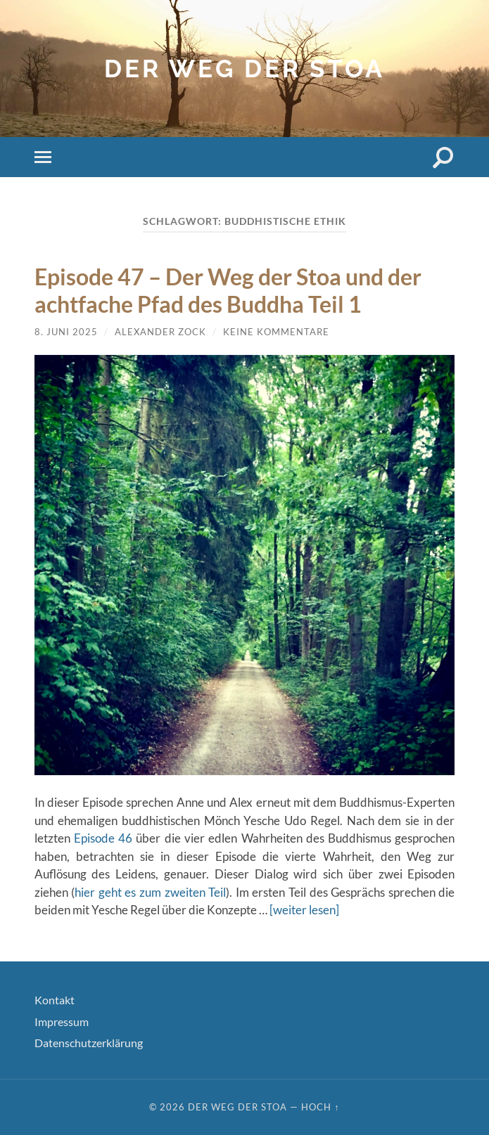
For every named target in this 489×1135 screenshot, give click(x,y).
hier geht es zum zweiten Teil (150, 892)
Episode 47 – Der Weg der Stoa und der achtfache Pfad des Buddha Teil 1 (227, 290)
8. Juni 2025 (66, 331)
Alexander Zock (160, 331)
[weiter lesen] (304, 909)
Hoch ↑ (320, 1107)
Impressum (61, 1021)
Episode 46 (103, 838)
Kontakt (54, 999)
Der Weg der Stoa (244, 68)
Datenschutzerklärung (88, 1042)
